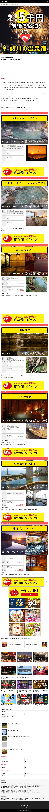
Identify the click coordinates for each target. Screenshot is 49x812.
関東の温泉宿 (3, 785)
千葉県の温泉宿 (29, 785)
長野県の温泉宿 (16, 786)
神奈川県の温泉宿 (39, 785)
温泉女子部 (24, 805)
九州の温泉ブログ (43, 798)
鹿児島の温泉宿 (39, 792)
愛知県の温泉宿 (13, 787)
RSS (26, 807)
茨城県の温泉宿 (8, 785)
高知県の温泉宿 (24, 791)
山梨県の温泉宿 (21, 786)
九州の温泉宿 (3, 792)
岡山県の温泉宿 (18, 790)
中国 (4, 775)
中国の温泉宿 (3, 790)
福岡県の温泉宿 (8, 792)
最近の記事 (13, 720)
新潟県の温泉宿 (10, 786)
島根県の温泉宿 (13, 790)
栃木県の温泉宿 (13, 785)
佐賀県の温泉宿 (13, 792)
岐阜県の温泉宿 (18, 787)
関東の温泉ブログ (32, 798)
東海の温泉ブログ (26, 798)
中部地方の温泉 (4, 799)
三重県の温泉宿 (24, 787)
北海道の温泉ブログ (20, 798)
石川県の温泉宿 (31, 786)
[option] (24, 30)
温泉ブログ (2, 798)
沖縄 (27, 773)
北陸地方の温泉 (38, 798)
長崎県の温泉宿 (18, 792)
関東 (27, 761)
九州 (4, 773)
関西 (27, 767)
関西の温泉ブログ (23, 799)
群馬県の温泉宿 (18, 785)
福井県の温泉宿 (37, 786)
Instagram (24, 807)
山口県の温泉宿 (29, 790)
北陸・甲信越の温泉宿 (4, 786)
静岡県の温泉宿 (3, 57)
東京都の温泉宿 (34, 785)
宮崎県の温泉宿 (29, 792)
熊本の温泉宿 (34, 792)
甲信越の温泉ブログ (14, 798)
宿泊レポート (5, 714)
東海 (4, 767)
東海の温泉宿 (3, 787)
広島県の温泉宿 (24, 790)
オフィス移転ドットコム (7, 709)
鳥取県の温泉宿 (8, 790)
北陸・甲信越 (5, 761)
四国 (27, 775)
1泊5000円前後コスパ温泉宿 (9, 57)
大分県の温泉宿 (24, 792)
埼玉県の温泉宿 (24, 785)
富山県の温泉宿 (26, 786)
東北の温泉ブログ (17, 799)
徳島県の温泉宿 (8, 791)
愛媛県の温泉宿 (18, 791)
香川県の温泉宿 (13, 791)
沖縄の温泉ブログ (7, 798)
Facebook (22, 807)
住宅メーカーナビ (6, 711)
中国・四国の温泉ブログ (10, 799)
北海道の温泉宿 (3, 782)
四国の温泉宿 (3, 791)
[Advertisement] (24, 69)
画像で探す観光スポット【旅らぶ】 (9, 716)
